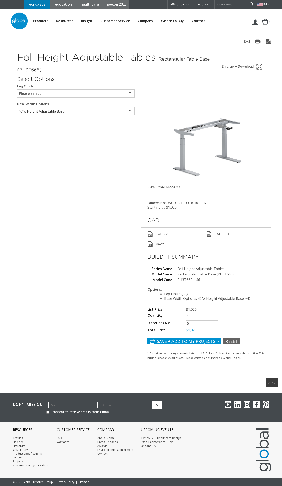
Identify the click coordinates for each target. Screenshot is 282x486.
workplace (36, 4)
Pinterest (266, 404)
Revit (155, 244)
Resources (64, 21)
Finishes (18, 442)
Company (145, 21)
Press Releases (107, 442)
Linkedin (237, 404)
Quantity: (155, 315)
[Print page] (257, 41)
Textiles (18, 438)
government (226, 4)
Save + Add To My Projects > (184, 341)
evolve (203, 4)
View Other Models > (164, 187)
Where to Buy (172, 21)
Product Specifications (27, 453)
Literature (19, 446)
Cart (264, 26)
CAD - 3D (217, 234)
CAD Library (20, 450)
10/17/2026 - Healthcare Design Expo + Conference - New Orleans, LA (161, 442)
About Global (105, 438)
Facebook (256, 404)
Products (40, 21)
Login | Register (255, 26)
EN (265, 4)
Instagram (247, 404)
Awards (102, 446)
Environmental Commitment (115, 450)
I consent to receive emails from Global (78, 412)
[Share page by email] (247, 41)
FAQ (59, 438)
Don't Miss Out (29, 404)
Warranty (63, 442)
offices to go (179, 4)
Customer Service (115, 21)
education (63, 4)
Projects (18, 461)
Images (17, 457)
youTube (228, 404)
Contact (198, 20)
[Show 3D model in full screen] (242, 67)
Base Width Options (33, 104)
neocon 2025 (116, 4)
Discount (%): (158, 323)
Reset (232, 341)
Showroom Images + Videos (31, 465)
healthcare (90, 4)
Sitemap (84, 482)
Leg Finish (25, 86)
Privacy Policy (65, 482)
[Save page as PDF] (268, 41)
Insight (87, 20)
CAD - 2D (158, 234)
